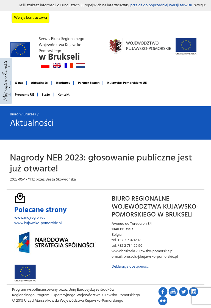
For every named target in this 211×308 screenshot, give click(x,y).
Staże (46, 95)
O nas (19, 83)
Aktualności (39, 83)
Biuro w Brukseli (23, 114)
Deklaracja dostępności (130, 266)
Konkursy (63, 83)
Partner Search (89, 83)
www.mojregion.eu (30, 218)
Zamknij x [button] (200, 5)
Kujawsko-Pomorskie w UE (127, 83)
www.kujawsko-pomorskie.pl (38, 223)
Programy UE (24, 95)
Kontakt (63, 95)
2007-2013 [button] (121, 5)
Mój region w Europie (6, 81)
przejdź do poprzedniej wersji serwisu (161, 5)
